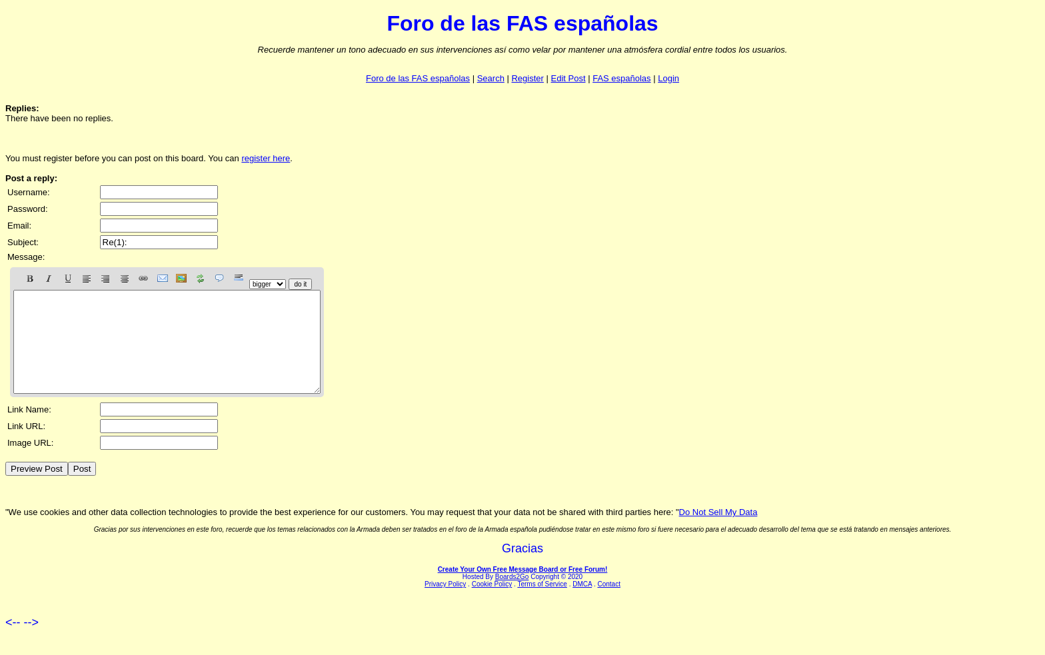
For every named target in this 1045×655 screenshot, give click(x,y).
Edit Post (568, 78)
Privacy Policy (445, 604)
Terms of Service (541, 604)
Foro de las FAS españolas (418, 78)
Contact (608, 604)
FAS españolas (621, 78)
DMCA (582, 604)
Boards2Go (512, 596)
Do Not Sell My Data (718, 532)
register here (265, 158)
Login (668, 78)
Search (491, 78)
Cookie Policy (492, 604)
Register (527, 78)
